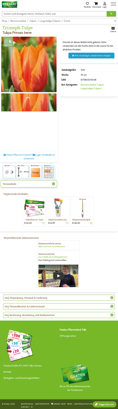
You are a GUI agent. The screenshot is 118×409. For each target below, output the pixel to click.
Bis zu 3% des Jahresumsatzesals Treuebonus (75, 377)
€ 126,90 (76, 223)
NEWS (69, 404)
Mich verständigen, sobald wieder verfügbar (91, 55)
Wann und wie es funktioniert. (51, 246)
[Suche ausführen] (111, 13)
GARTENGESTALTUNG (83, 404)
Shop (4, 21)
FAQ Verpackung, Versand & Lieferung (26, 297)
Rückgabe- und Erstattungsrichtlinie (21, 378)
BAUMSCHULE (27, 404)
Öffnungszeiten (68, 336)
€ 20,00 (28, 223)
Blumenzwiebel (18, 21)
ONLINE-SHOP (58, 404)
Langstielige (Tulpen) (50, 21)
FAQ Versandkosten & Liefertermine (25, 306)
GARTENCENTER (42, 404)
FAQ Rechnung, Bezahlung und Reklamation (30, 315)
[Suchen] (54, 13)
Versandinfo (9, 183)
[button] (87, 4)
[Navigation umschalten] (113, 3)
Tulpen (32, 21)
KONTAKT (25, 407)
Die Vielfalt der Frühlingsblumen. (53, 257)
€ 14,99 (51, 223)
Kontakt (8, 371)
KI (32, 407)
